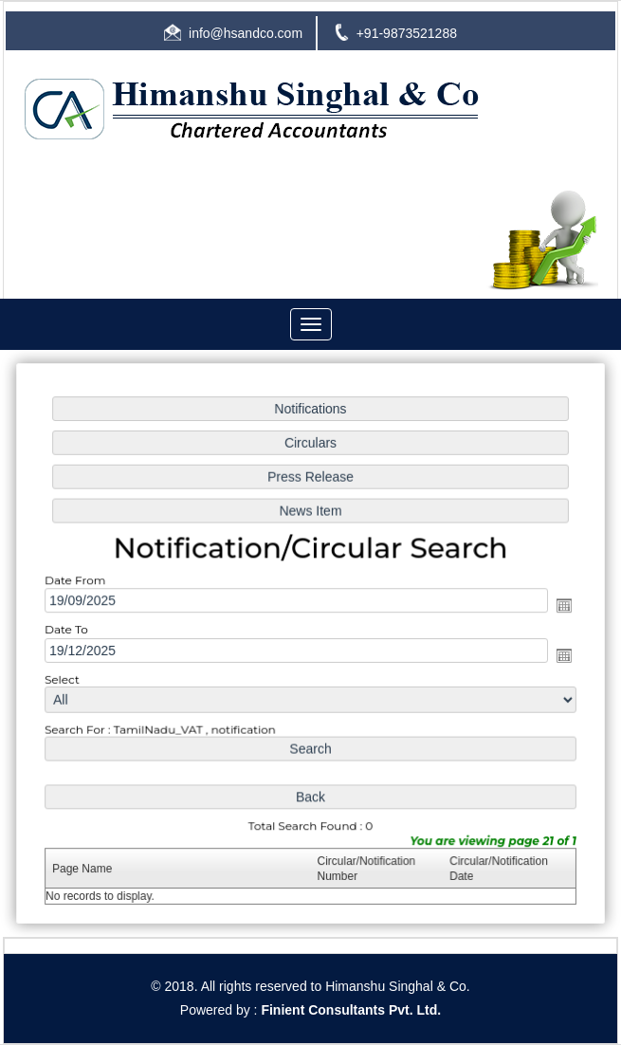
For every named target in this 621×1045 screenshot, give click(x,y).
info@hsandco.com (245, 33)
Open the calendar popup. (561, 606)
